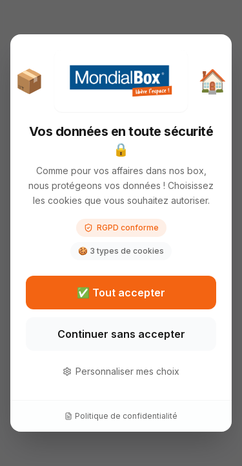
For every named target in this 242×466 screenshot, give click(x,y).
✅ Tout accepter (121, 292)
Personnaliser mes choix (121, 371)
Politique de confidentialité (121, 416)
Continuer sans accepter (121, 333)
